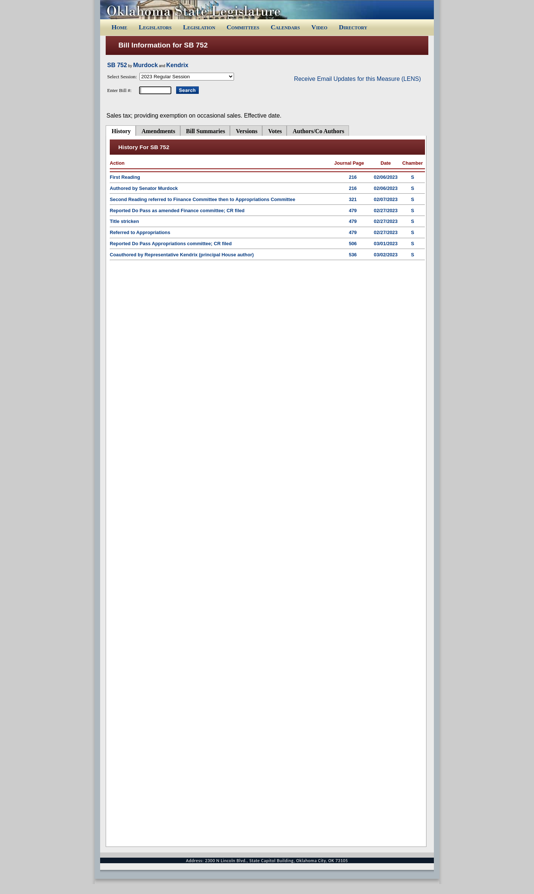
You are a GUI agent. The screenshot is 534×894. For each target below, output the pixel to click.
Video (319, 27)
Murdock (145, 65)
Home (119, 27)
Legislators (155, 27)
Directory (353, 27)
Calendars (285, 27)
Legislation (199, 27)
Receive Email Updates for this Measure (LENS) (357, 79)
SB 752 (117, 65)
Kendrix (177, 65)
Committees (243, 27)
